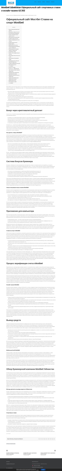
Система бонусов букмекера (14, 33)
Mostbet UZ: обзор (12, 67)
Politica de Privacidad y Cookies (37, 467)
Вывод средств (11, 43)
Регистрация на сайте (13, 81)
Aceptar (43, 469)
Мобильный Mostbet (12, 80)
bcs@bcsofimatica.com (10, 463)
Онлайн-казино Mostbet (13, 42)
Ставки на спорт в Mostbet (13, 38)
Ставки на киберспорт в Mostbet (14, 63)
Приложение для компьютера (14, 37)
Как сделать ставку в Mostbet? (14, 32)
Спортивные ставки (12, 51)
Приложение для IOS (12, 64)
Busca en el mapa (37, 465)
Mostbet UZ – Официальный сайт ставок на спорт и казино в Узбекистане (14, 70)
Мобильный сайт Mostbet (13, 45)
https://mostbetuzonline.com (35, 141)
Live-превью (11, 66)
